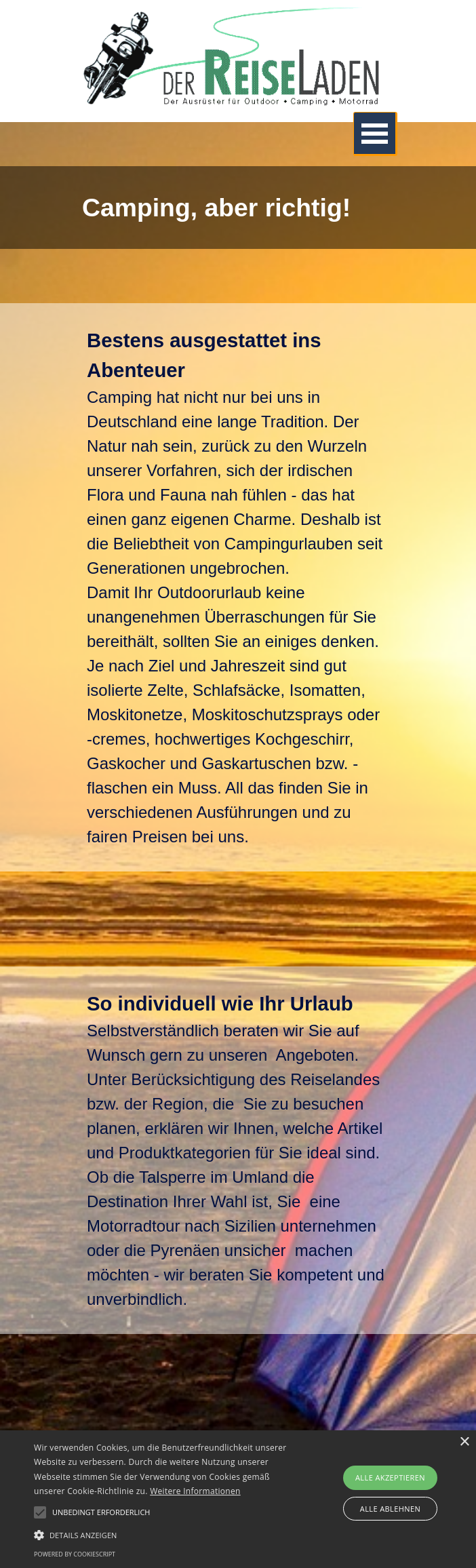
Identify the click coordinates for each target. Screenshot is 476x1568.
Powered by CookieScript (74, 1554)
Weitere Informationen (195, 1491)
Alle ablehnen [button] (390, 1509)
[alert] (238, 1499)
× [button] (464, 1442)
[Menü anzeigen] (375, 134)
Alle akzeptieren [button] (390, 1477)
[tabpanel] (238, 208)
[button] (166, 1533)
